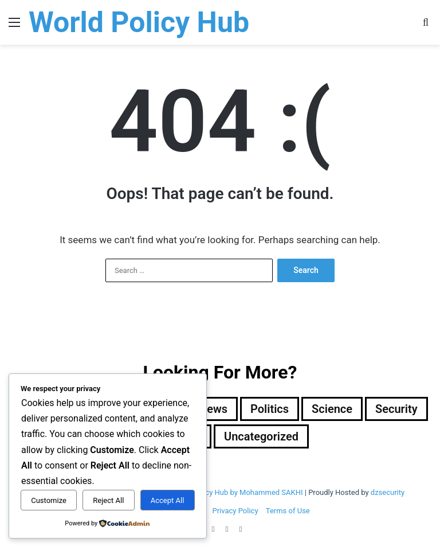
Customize (48, 500)
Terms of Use (288, 510)
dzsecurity (387, 492)
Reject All (108, 500)
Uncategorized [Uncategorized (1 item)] (261, 436)
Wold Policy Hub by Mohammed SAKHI (238, 492)
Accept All (167, 500)
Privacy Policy (235, 510)
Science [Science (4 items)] (332, 409)
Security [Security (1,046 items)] (396, 409)
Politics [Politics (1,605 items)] (269, 409)
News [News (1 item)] (213, 409)
